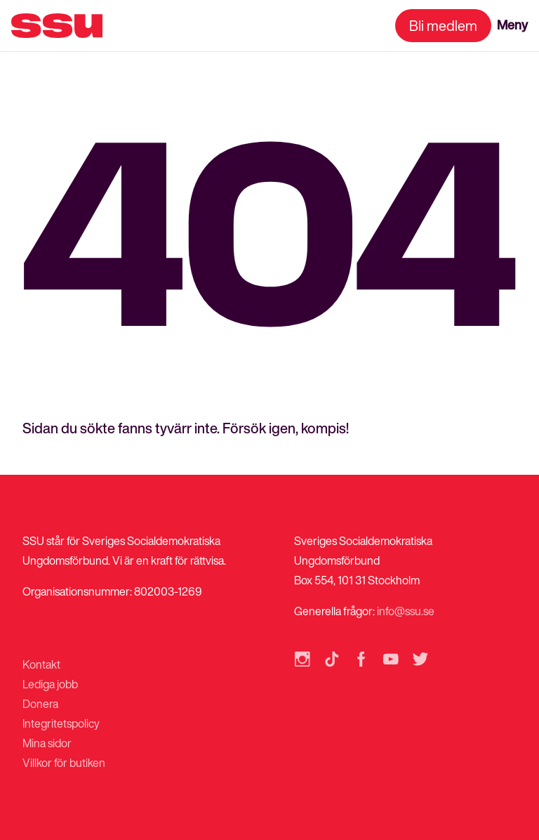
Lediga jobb (50, 684)
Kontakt (41, 664)
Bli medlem (443, 25)
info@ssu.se (405, 611)
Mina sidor (47, 743)
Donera (40, 703)
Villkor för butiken (63, 762)
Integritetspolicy (61, 723)
